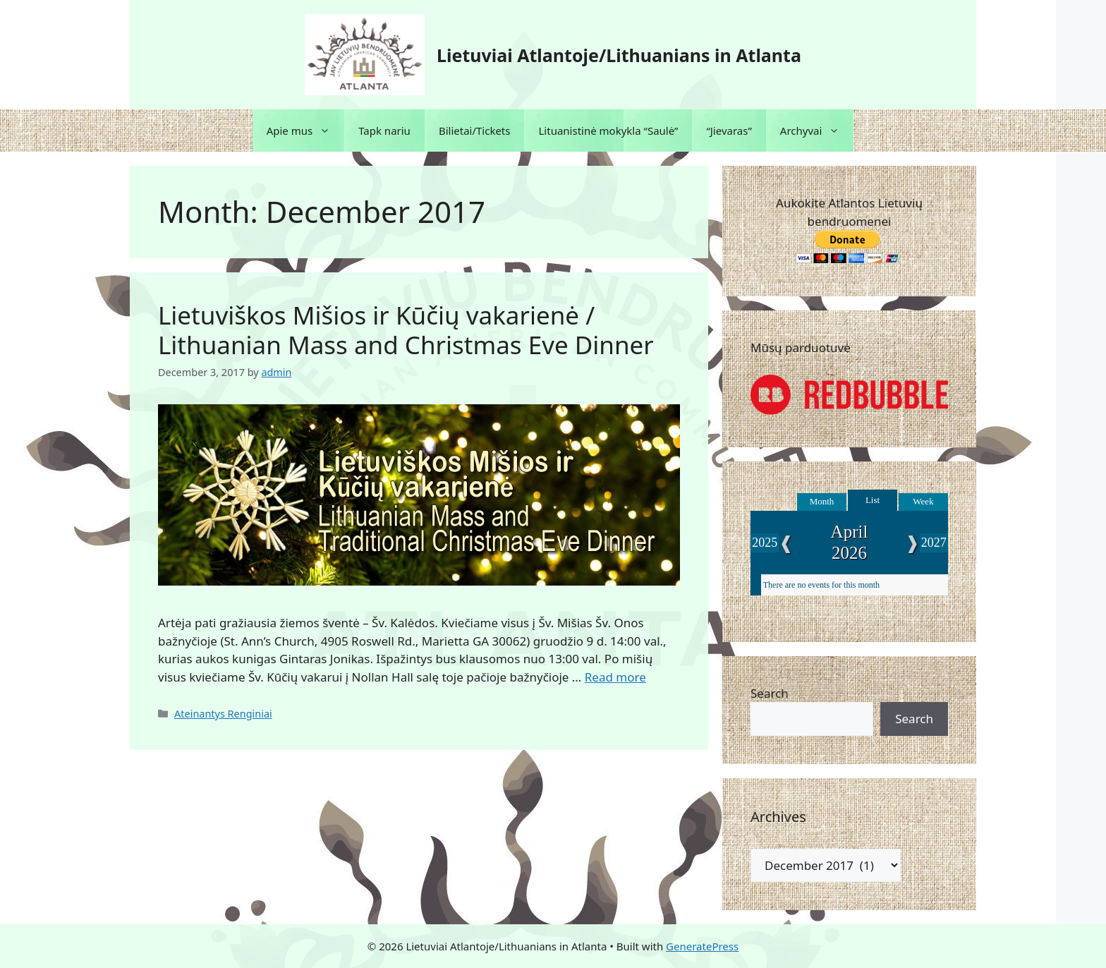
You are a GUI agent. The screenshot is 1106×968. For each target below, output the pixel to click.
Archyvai (817, 130)
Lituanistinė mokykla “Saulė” (608, 130)
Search (769, 693)
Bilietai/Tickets (475, 130)
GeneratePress (702, 946)
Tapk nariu (384, 130)
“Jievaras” (728, 130)
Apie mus (306, 130)
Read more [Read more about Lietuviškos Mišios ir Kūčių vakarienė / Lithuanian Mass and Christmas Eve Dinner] (615, 677)
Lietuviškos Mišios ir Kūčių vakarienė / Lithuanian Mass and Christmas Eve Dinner (406, 329)
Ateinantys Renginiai (223, 713)
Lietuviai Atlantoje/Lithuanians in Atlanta (619, 55)
